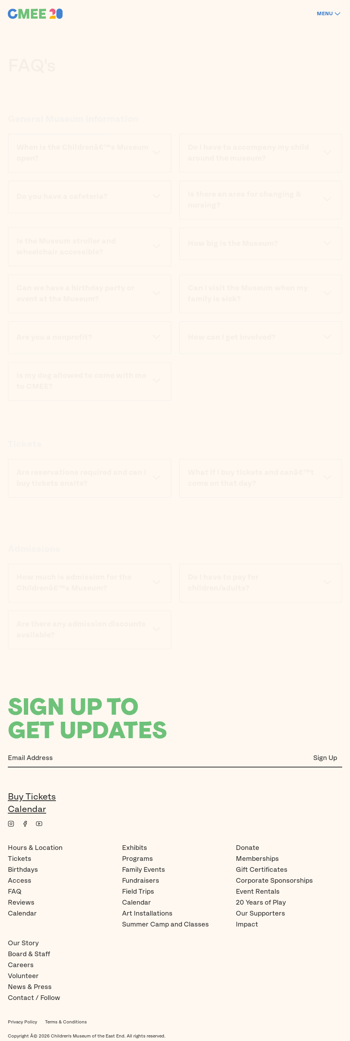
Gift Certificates (261, 869)
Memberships (257, 858)
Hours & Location (35, 847)
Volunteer (23, 976)
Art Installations (147, 913)
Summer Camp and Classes (165, 924)
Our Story (23, 943)
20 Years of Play (261, 902)
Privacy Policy (22, 1022)
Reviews (21, 902)
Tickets (19, 858)
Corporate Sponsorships (274, 880)
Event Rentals (258, 891)
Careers (21, 965)
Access (19, 880)
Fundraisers (140, 880)
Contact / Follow (34, 998)
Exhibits (134, 847)
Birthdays (23, 869)
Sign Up (325, 758)
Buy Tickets (32, 796)
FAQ (15, 891)
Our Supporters (260, 913)
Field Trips (138, 891)
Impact (247, 924)
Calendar (27, 809)
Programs (137, 858)
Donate (247, 847)
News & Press (30, 987)
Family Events (143, 869)
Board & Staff (29, 954)
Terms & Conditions (66, 1022)
